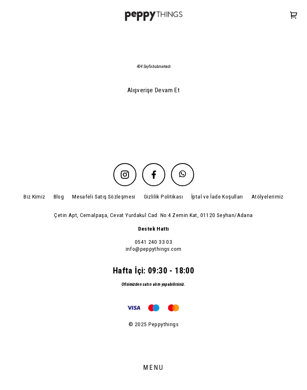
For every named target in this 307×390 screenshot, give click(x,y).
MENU (153, 367)
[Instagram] (124, 174)
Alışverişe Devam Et (153, 90)
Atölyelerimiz (267, 196)
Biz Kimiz (34, 196)
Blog (59, 196)
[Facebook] (153, 174)
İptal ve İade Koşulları (217, 196)
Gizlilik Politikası (163, 196)
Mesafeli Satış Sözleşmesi (104, 196)
